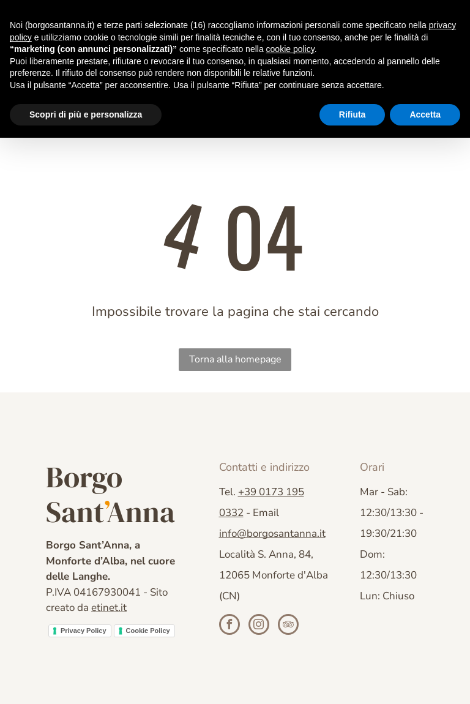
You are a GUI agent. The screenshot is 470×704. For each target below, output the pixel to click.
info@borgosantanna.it (272, 533)
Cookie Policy (148, 630)
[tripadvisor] (288, 626)
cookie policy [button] (290, 49)
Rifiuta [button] (352, 114)
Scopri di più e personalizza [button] (85, 114)
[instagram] (258, 626)
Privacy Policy (83, 630)
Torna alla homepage (235, 359)
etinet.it (109, 608)
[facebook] (229, 626)
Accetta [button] (425, 114)
